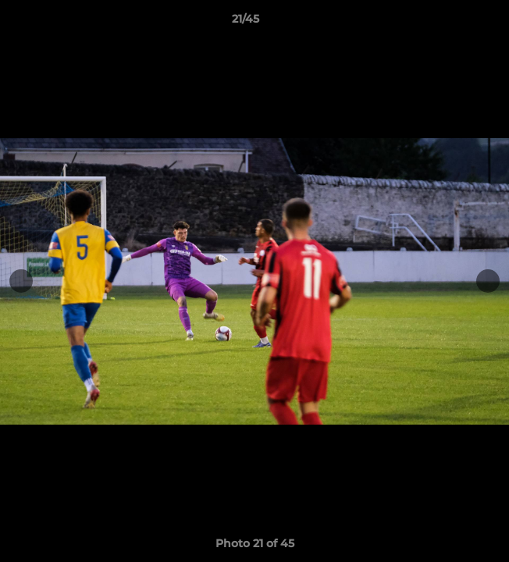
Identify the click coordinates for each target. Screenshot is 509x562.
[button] (452, 23)
